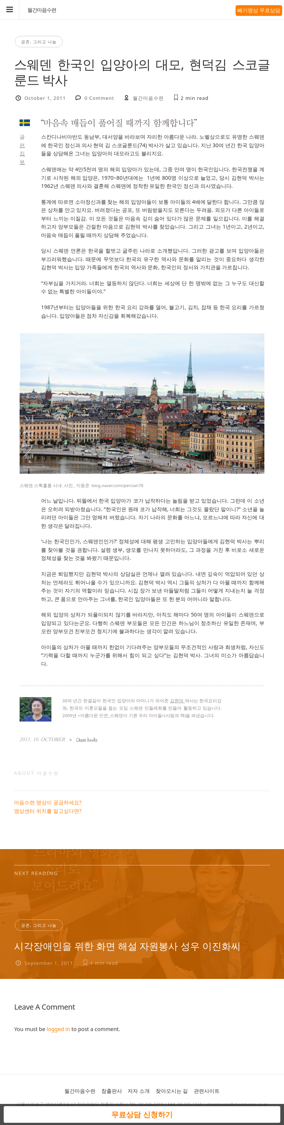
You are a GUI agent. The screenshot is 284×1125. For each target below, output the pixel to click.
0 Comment (99, 98)
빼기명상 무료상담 (258, 10)
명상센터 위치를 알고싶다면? (47, 810)
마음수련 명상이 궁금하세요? (47, 802)
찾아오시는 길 (172, 1090)
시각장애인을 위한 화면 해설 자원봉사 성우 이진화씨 (127, 946)
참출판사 (111, 1090)
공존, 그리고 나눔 (39, 41)
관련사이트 (207, 1090)
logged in (58, 1029)
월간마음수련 (41, 10)
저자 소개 (139, 1090)
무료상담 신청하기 (141, 1114)
